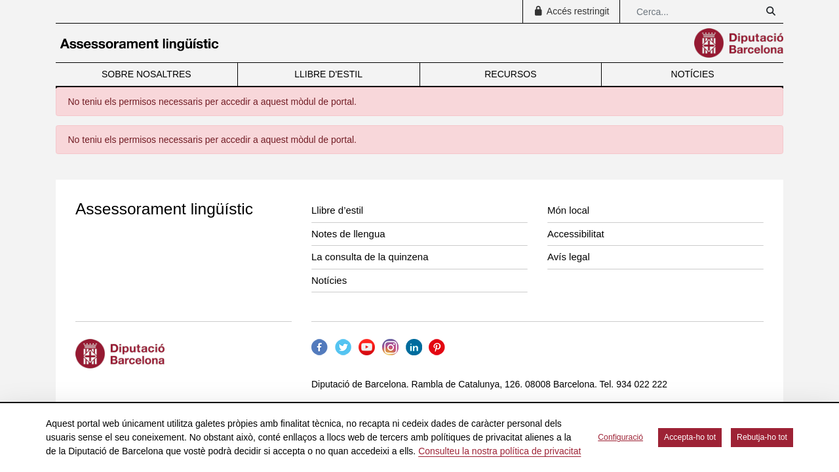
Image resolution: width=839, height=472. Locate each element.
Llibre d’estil (337, 210)
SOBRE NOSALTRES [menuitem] (146, 74)
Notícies (329, 280)
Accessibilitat (575, 233)
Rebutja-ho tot (762, 437)
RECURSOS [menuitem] (510, 74)
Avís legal (568, 256)
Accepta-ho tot (690, 437)
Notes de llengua (348, 233)
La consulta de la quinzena (369, 256)
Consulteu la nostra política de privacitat (499, 451)
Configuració (620, 437)
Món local (568, 210)
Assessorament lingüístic (164, 209)
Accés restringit (571, 11)
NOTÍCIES (692, 74)
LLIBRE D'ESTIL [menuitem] (328, 74)
